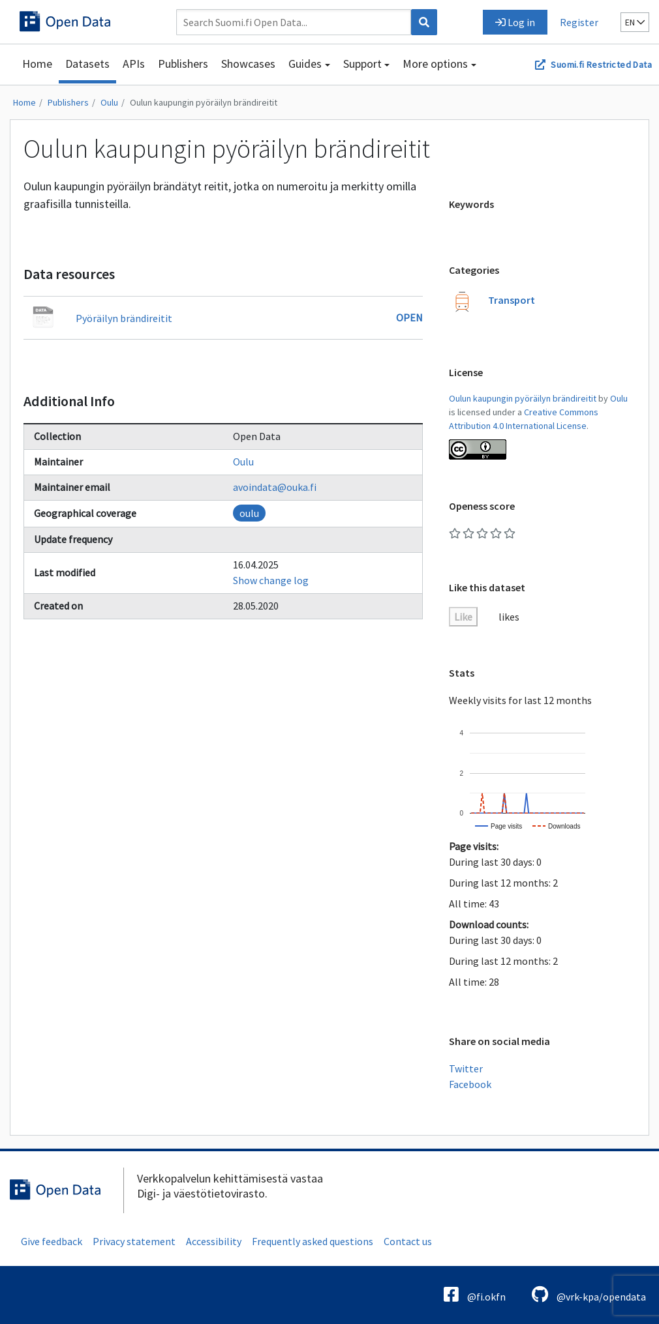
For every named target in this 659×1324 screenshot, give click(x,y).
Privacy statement (134, 1241)
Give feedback (51, 1241)
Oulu (109, 102)
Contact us (408, 1241)
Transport (511, 299)
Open (409, 317)
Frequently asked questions (312, 1241)
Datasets (87, 63)
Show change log (271, 580)
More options (435, 63)
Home (37, 63)
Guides (305, 63)
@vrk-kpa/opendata (589, 1294)
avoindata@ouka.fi (274, 486)
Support (362, 63)
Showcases (248, 63)
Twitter (466, 1068)
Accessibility (213, 1241)
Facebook (470, 1084)
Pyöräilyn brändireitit (124, 318)
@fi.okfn (475, 1294)
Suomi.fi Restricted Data (601, 64)
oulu (249, 513)
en (635, 22)
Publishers (183, 63)
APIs (134, 63)
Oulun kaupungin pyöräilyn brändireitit (203, 102)
